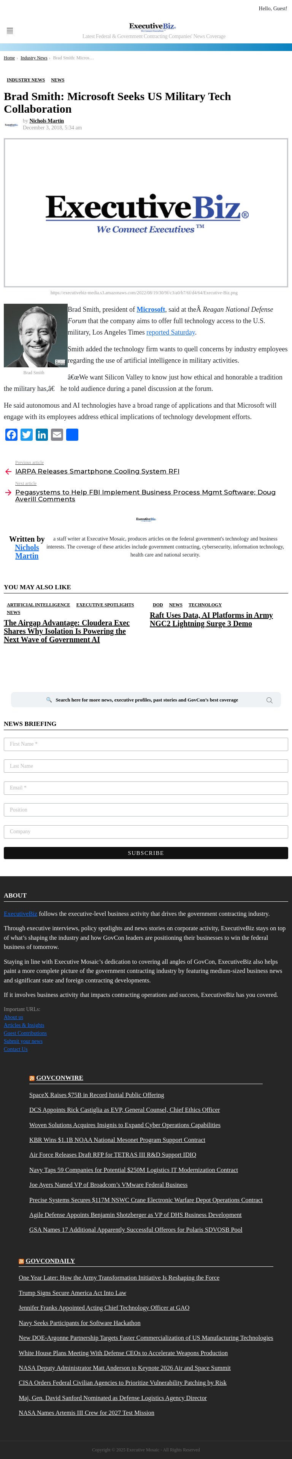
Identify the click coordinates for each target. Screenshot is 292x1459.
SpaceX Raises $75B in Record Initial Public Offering (96, 1095)
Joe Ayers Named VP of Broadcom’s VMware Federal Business (108, 1185)
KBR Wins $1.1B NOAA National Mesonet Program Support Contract (117, 1140)
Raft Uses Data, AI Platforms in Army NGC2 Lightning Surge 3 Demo (211, 619)
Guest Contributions (25, 1033)
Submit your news (23, 1041)
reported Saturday (170, 332)
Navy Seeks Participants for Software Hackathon (79, 1323)
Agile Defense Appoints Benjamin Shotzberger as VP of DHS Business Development (135, 1215)
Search (269, 701)
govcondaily (50, 1260)
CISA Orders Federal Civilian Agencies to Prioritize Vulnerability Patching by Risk (123, 1382)
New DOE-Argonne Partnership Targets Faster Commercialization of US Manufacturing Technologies (146, 1338)
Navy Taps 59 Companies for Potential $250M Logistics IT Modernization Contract (133, 1170)
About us (13, 1017)
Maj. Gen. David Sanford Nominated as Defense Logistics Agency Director (113, 1398)
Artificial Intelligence (38, 605)
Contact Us (16, 1049)
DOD (158, 605)
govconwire (59, 1077)
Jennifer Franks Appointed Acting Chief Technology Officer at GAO (104, 1307)
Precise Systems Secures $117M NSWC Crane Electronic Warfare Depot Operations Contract (146, 1200)
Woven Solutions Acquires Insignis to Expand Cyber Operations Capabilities (125, 1125)
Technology (205, 605)
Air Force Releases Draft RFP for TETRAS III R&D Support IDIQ (112, 1154)
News (13, 612)
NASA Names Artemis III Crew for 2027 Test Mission (86, 1413)
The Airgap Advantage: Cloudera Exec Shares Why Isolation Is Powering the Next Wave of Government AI (67, 631)
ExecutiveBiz (20, 913)
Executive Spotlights (105, 605)
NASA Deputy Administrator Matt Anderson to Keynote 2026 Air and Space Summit (125, 1368)
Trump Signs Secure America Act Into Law (72, 1293)
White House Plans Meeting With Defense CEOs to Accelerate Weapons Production (123, 1353)
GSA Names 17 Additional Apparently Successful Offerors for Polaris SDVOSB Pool (135, 1229)
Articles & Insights (24, 1025)
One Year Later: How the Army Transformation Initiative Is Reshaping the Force (119, 1277)
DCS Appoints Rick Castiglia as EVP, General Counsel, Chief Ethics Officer (124, 1110)
